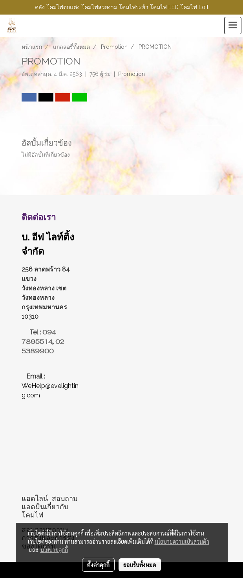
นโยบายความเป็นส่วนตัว (182, 541)
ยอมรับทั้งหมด (139, 564)
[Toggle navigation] (232, 25)
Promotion (131, 74)
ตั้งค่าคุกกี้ (98, 564)
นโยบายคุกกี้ (54, 549)
